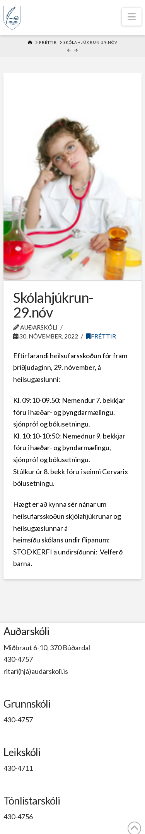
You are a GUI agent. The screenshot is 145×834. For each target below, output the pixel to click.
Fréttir (101, 336)
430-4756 (18, 816)
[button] (132, 17)
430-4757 (18, 659)
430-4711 (18, 768)
